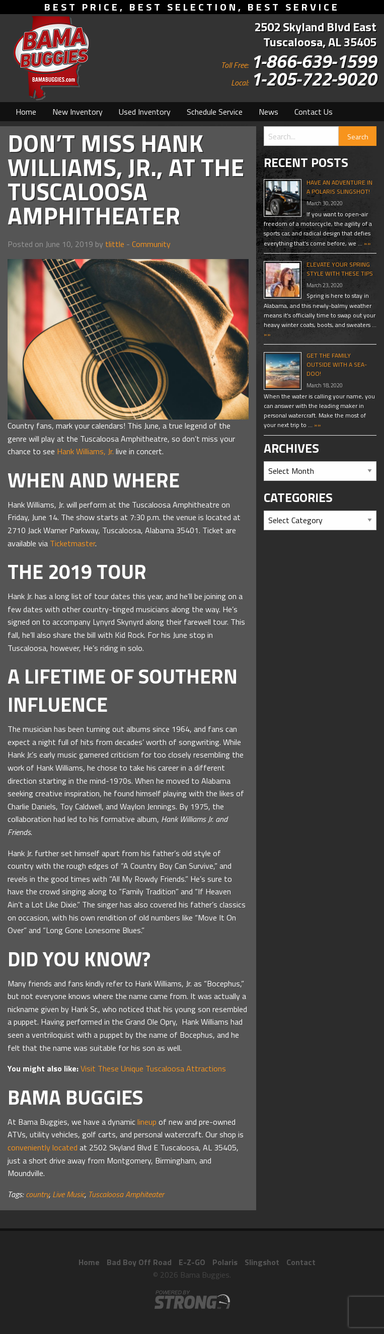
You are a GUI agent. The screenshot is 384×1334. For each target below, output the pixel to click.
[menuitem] (26, 111)
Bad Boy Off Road (139, 1262)
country (37, 1194)
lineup (147, 1122)
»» (366, 243)
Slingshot (262, 1262)
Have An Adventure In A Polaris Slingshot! (339, 187)
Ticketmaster (72, 543)
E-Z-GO (192, 1262)
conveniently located (43, 1147)
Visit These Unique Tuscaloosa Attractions (153, 1068)
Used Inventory (145, 112)
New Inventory (77, 112)
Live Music (68, 1194)
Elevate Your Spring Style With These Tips (339, 269)
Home (26, 112)
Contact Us (313, 112)
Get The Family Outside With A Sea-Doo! (336, 364)
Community (151, 244)
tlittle (114, 244)
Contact (301, 1262)
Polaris (225, 1262)
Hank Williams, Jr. (85, 451)
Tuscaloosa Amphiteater (126, 1194)
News (268, 112)
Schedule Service (215, 112)
